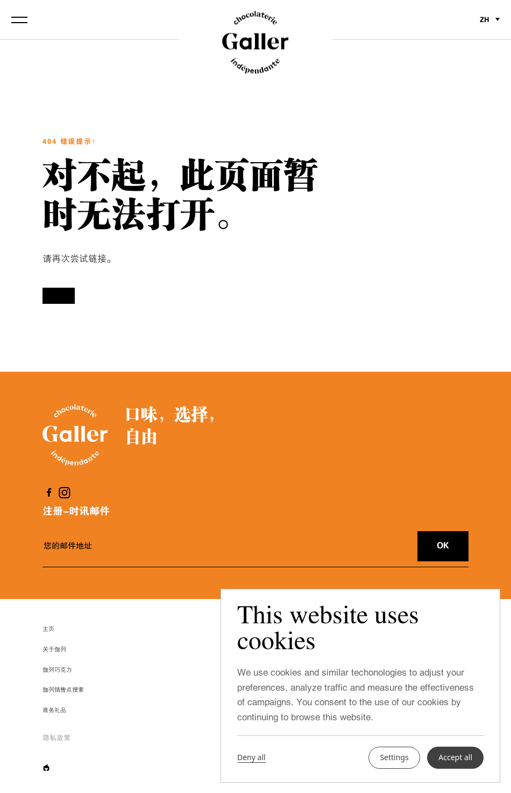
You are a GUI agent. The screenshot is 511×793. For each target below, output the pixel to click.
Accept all (455, 757)
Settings (394, 757)
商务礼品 (54, 710)
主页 (48, 628)
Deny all (251, 757)
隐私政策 (56, 738)
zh (490, 20)
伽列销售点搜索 (63, 689)
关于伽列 (54, 649)
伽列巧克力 (57, 669)
